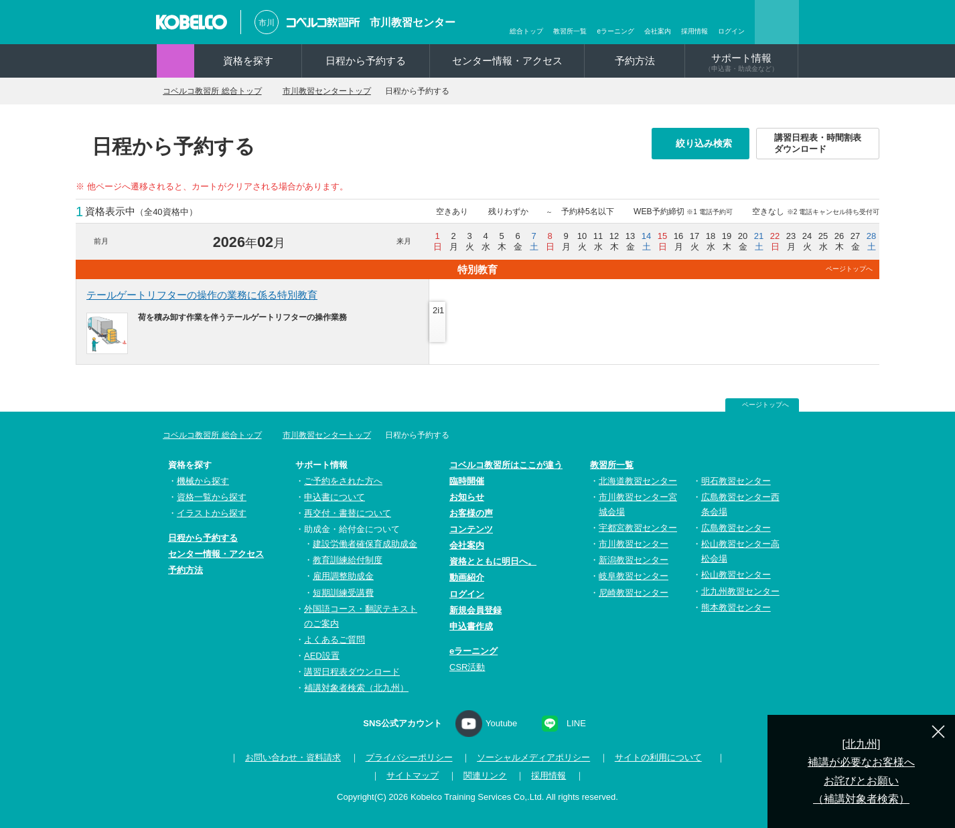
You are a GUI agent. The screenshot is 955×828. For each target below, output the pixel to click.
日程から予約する (365, 60)
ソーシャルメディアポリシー (530, 757)
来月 (403, 241)
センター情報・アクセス (507, 60)
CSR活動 (467, 667)
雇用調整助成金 (343, 576)
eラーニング (615, 31)
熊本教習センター (736, 607)
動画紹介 (466, 577)
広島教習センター (736, 528)
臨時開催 (466, 481)
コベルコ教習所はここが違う (506, 465)
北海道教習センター (638, 481)
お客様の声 (471, 513)
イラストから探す (211, 513)
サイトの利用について (654, 757)
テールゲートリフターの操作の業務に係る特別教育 (201, 295)
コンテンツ (471, 529)
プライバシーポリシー (405, 757)
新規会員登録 (475, 610)
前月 (101, 241)
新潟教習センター (633, 560)
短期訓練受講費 (343, 593)
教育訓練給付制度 (347, 560)
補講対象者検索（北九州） (356, 688)
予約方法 (635, 60)
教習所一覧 (570, 31)
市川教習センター (412, 22)
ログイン (731, 31)
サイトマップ (412, 775)
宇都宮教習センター (638, 528)
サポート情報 (741, 62)
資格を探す (248, 60)
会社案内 (657, 31)
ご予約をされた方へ (343, 481)
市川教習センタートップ (345, 91)
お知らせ (466, 497)
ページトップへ (849, 268)
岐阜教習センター (633, 576)
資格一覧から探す (211, 497)
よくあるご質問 (334, 640)
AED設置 (322, 656)
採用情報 (694, 31)
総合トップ (526, 31)
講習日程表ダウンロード (352, 672)
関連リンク (485, 775)
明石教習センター (736, 481)
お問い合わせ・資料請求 (289, 757)
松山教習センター (736, 575)
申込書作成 (471, 626)
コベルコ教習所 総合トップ (219, 91)
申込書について (334, 497)
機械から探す (203, 481)
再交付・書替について (347, 513)
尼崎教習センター (633, 593)
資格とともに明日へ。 (492, 561)
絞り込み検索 (708, 143)
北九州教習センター (740, 591)
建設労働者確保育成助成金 (365, 544)
